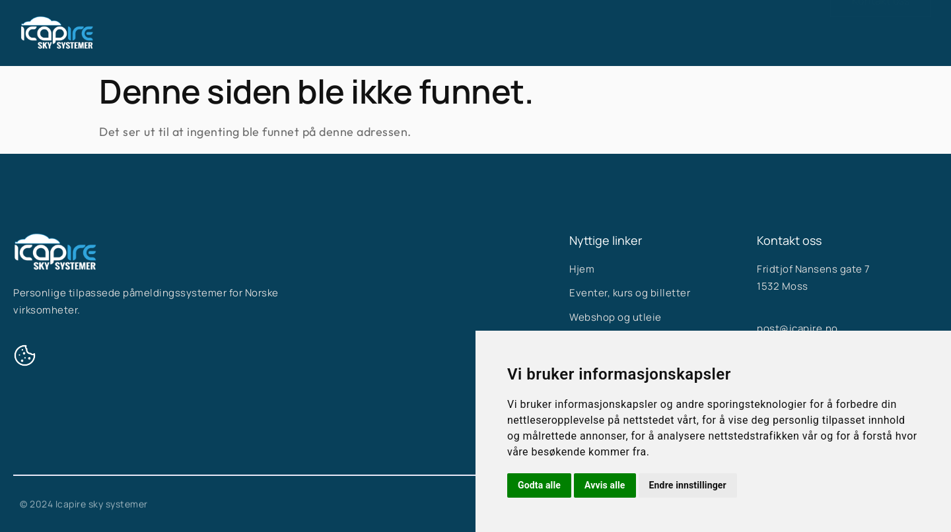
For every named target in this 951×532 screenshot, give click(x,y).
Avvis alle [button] (604, 485)
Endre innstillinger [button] (687, 485)
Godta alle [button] (539, 485)
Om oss (557, 33)
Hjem (389, 33)
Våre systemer (470, 33)
